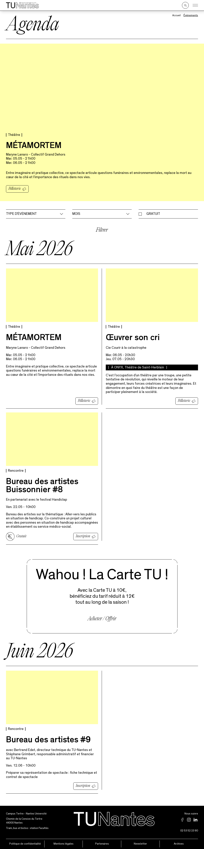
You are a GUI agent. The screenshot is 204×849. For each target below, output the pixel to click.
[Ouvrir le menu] (195, 5)
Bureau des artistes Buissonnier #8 (42, 486)
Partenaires (102, 843)
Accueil (176, 15)
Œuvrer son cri (133, 338)
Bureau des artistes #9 (48, 740)
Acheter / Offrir (102, 619)
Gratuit (153, 214)
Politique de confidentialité (25, 843)
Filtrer (102, 230)
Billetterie (15, 189)
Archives (179, 843)
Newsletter (140, 843)
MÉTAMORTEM (33, 146)
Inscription (83, 536)
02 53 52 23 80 (189, 830)
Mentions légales (63, 843)
